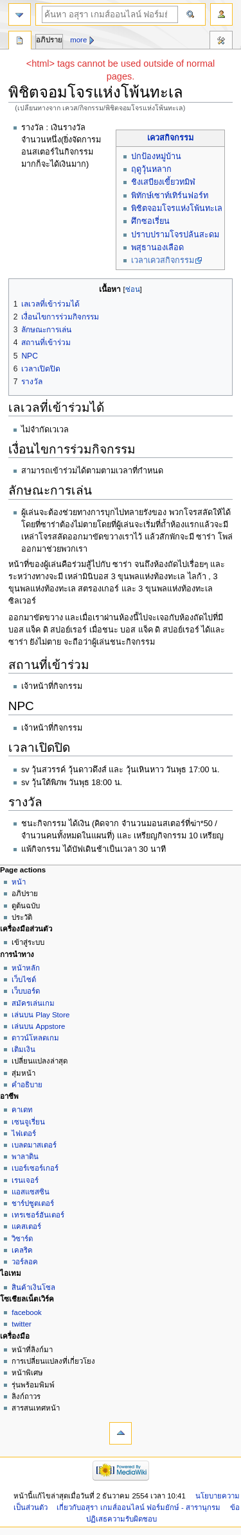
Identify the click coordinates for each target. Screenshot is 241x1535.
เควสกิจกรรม (170, 137)
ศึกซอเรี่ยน (150, 221)
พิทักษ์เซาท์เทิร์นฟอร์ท (169, 195)
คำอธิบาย (27, 1085)
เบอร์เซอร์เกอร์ (35, 1168)
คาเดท (22, 1110)
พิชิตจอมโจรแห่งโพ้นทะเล (176, 208)
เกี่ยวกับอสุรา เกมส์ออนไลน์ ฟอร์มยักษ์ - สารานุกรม (138, 1507)
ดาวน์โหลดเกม (35, 1038)
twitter (21, 1324)
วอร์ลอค (25, 1262)
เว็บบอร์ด (26, 991)
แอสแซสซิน (30, 1192)
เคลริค (22, 1250)
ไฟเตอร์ (24, 1133)
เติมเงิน (23, 1049)
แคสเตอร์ (26, 1226)
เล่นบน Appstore (38, 1026)
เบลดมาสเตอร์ (34, 1145)
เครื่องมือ (221, 41)
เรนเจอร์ (25, 1180)
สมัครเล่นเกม (33, 1003)
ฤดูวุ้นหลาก (151, 169)
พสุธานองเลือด (157, 247)
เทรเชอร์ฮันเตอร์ (38, 1215)
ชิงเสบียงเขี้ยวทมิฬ (163, 182)
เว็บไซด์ (24, 979)
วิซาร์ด (22, 1238)
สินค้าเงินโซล (33, 1287)
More (78, 40)
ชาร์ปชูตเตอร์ (33, 1203)
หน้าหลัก (26, 968)
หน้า (19, 882)
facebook (26, 1312)
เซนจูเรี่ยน (28, 1122)
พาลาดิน (25, 1156)
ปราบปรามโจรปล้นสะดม (175, 234)
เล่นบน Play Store (40, 1015)
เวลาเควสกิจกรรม (162, 260)
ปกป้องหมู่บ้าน (156, 156)
